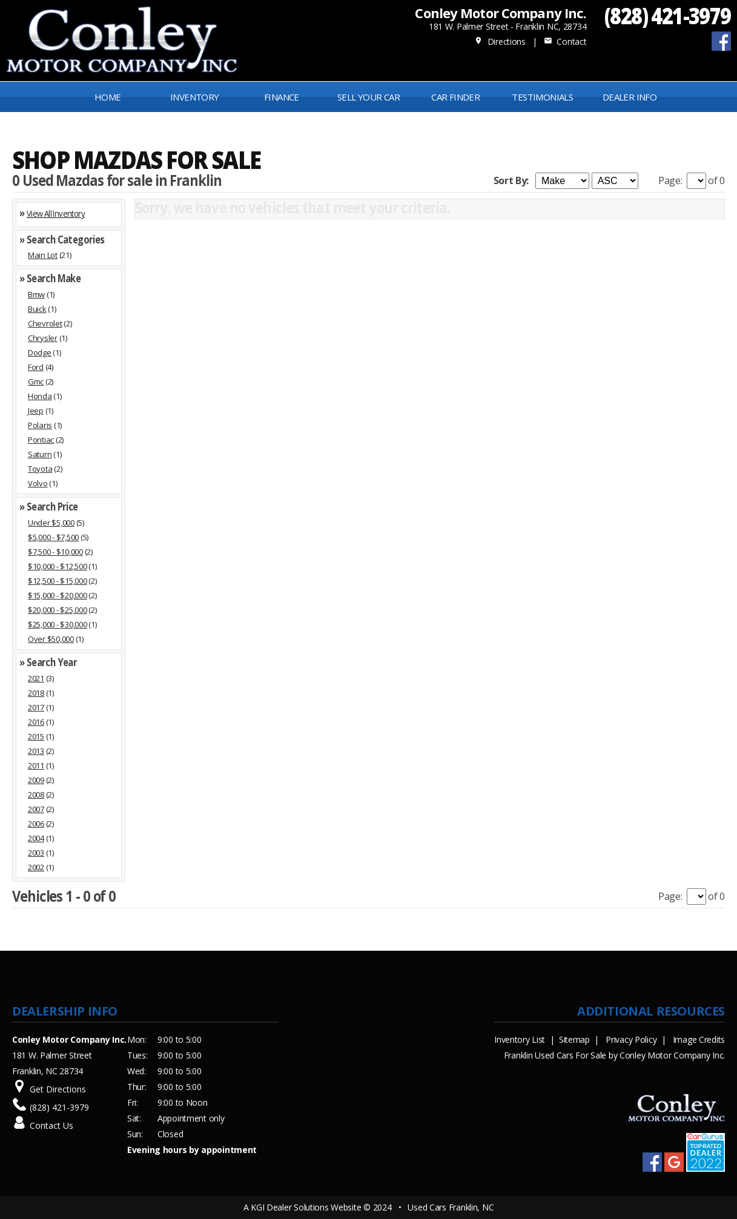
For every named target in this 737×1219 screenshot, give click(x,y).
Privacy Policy (631, 1039)
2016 (36, 721)
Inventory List (519, 1039)
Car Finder (455, 97)
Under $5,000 (51, 522)
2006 (36, 823)
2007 (36, 809)
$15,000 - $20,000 (57, 595)
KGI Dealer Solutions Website (306, 1207)
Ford (36, 367)
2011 (36, 765)
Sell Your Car (368, 97)
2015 (36, 736)
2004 (36, 838)
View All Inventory (56, 212)
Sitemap (574, 1039)
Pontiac (41, 439)
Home (107, 97)
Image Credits (699, 1039)
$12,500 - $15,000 (57, 580)
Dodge (39, 352)
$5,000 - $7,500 (53, 537)
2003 (36, 852)
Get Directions (58, 1089)
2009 (36, 780)
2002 (36, 867)
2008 (36, 794)
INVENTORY (194, 97)
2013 (36, 750)
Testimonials (542, 97)
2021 (36, 678)
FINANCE (281, 97)
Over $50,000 (51, 638)
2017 (36, 707)
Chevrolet (45, 323)
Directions (500, 41)
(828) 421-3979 (667, 15)
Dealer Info (629, 97)
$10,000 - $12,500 (57, 566)
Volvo (38, 483)
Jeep (36, 410)
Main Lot (43, 254)
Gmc (36, 381)
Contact (565, 41)
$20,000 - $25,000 (57, 609)
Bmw (36, 294)
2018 (36, 692)
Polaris (40, 425)
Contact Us (51, 1125)
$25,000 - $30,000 (57, 624)
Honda (40, 396)
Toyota (40, 468)
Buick (37, 308)
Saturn (39, 454)
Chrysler (43, 337)
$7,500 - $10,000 (55, 551)
